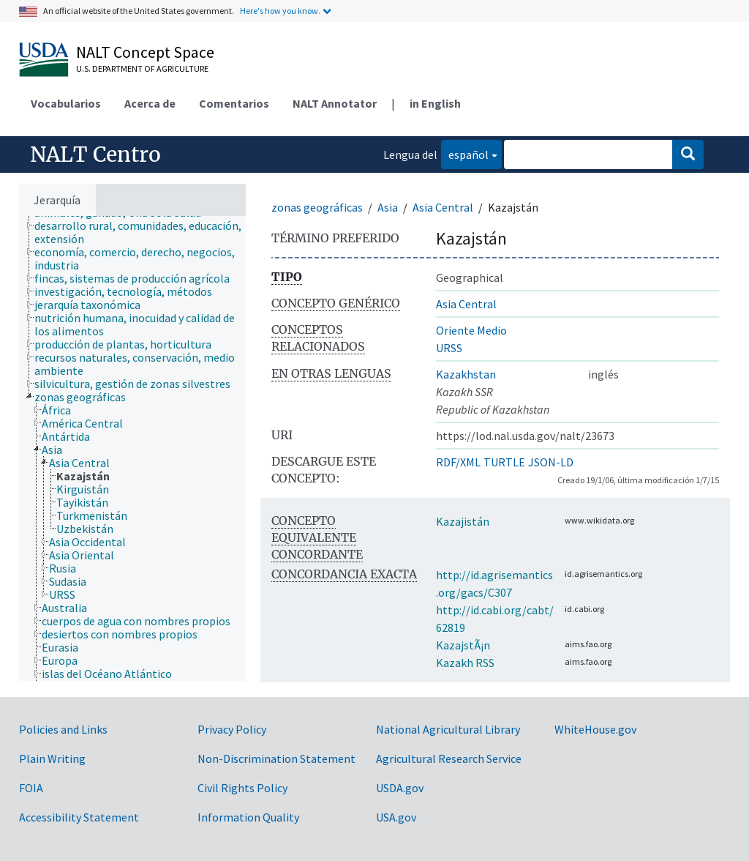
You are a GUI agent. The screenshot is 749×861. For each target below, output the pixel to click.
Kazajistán (462, 521)
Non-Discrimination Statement (276, 758)
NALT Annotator (335, 103)
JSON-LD (550, 462)
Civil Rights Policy (242, 787)
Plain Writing (52, 758)
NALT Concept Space (145, 52)
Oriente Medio (471, 330)
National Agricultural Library (448, 729)
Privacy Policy (231, 729)
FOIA (31, 787)
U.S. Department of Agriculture (142, 68)
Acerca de (150, 103)
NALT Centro (95, 154)
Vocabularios (66, 103)
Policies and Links (63, 729)
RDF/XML (458, 462)
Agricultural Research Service (449, 758)
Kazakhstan (466, 374)
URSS (449, 347)
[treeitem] (146, 232)
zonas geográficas (317, 207)
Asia (387, 207)
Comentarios (234, 103)
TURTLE (504, 462)
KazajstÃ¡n (463, 645)
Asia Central (443, 207)
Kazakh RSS (465, 662)
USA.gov (396, 817)
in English (435, 103)
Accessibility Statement (79, 817)
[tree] (132, 449)
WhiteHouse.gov (595, 729)
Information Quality (248, 817)
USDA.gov (400, 787)
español (465, 153)
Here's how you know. (280, 10)
